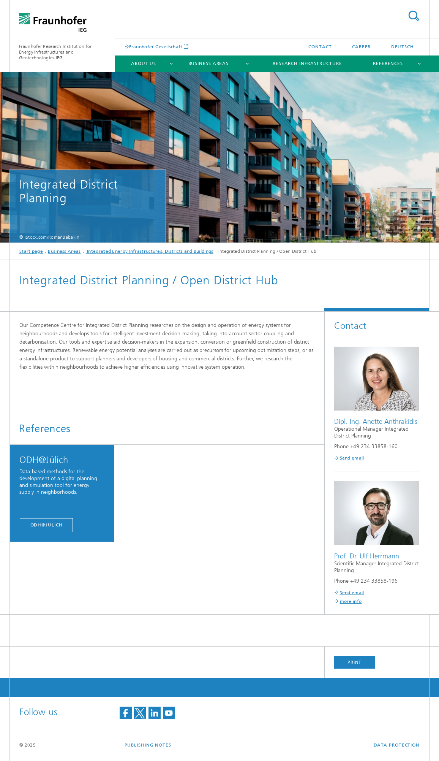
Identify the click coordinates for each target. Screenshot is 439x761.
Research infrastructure (307, 63)
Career (361, 46)
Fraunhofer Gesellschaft (156, 46)
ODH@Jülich (46, 525)
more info (351, 601)
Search (413, 16)
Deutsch (402, 46)
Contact (320, 46)
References (388, 63)
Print (354, 662)
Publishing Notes (148, 745)
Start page (31, 251)
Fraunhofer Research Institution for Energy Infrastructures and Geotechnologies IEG (55, 52)
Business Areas (208, 63)
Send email (352, 458)
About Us (143, 63)
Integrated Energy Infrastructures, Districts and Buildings (149, 251)
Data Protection (397, 745)
